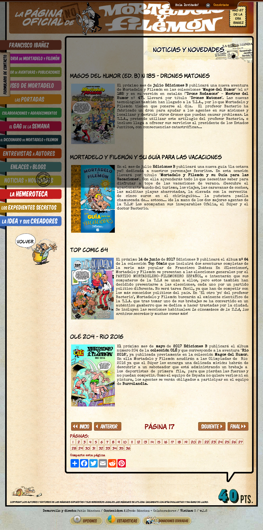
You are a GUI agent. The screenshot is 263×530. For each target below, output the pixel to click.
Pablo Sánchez (88, 511)
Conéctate (221, 5)
